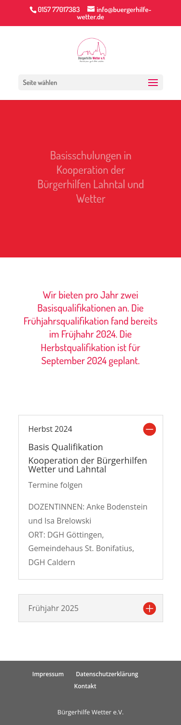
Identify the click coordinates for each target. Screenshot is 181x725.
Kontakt (85, 686)
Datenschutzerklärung (107, 674)
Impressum (48, 674)
